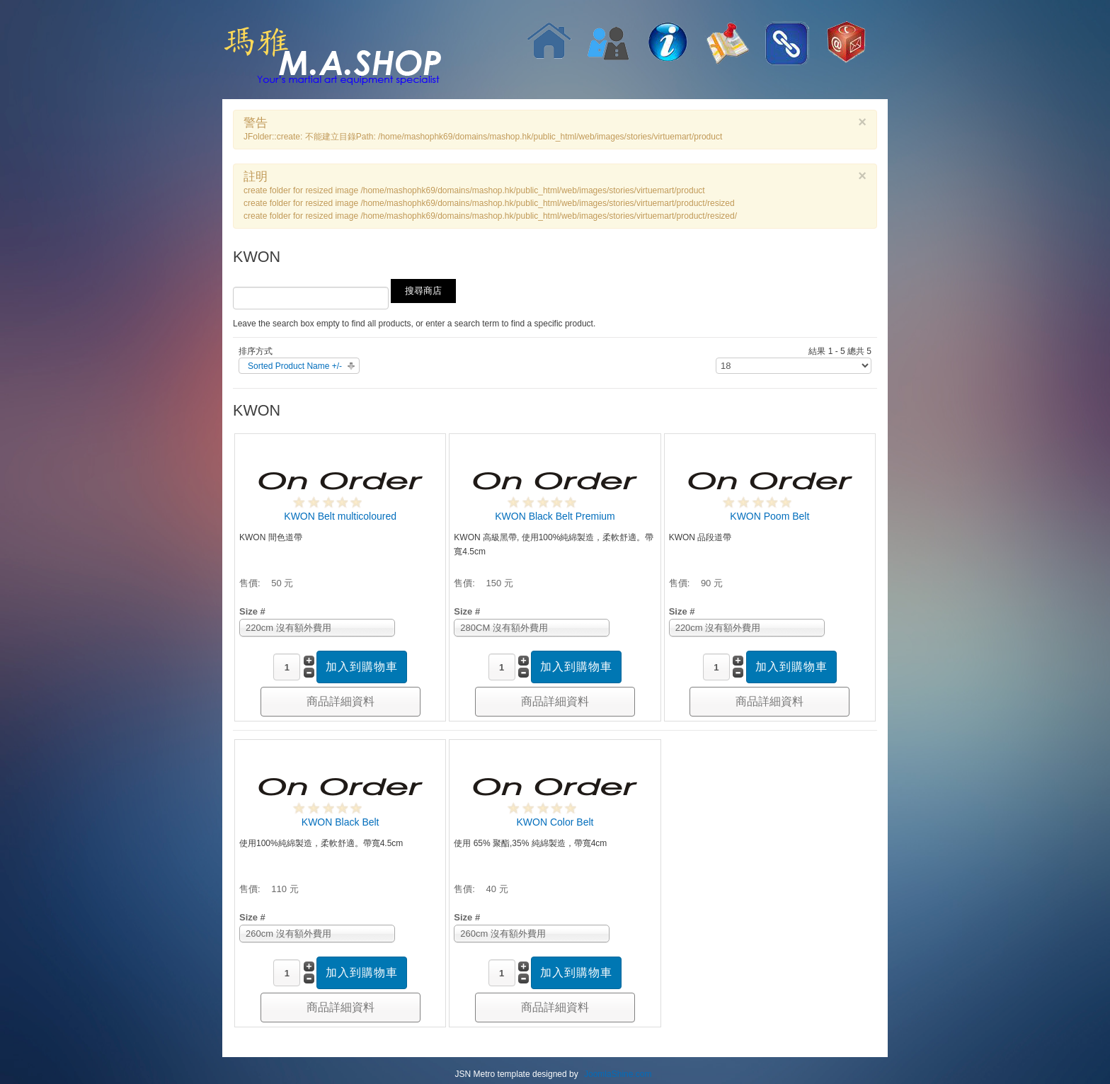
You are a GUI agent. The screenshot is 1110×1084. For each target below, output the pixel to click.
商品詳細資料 (340, 701)
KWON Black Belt (340, 822)
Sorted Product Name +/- (295, 366)
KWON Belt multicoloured (340, 516)
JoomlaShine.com (617, 1074)
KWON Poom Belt (769, 516)
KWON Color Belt (555, 822)
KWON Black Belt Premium (555, 516)
